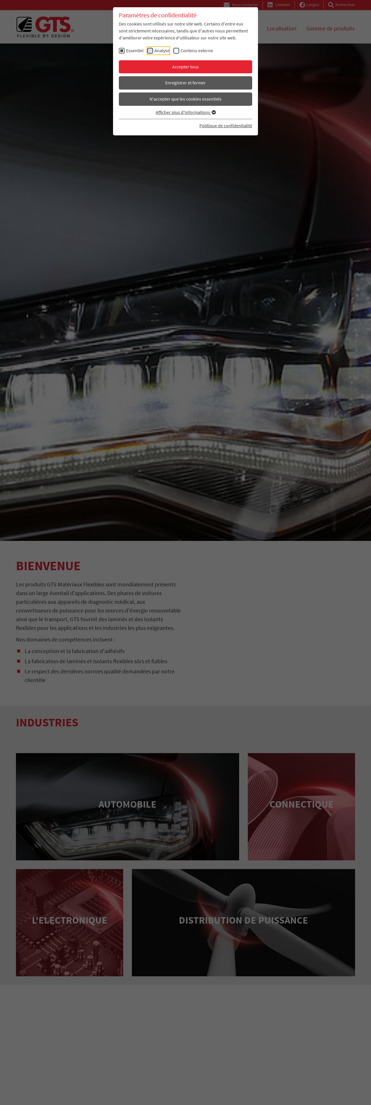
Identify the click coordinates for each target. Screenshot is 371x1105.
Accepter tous (185, 67)
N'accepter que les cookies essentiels (185, 99)
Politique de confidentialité (225, 125)
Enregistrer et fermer (185, 83)
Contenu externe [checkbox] (197, 50)
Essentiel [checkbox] (134, 50)
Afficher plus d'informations (185, 112)
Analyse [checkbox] (162, 50)
